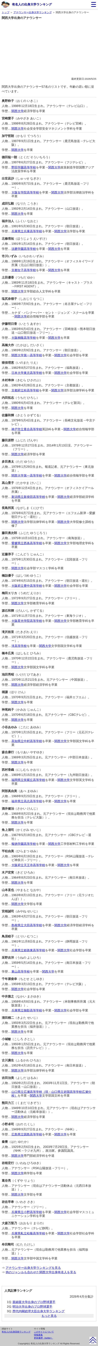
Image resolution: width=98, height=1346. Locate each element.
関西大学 (17, 111)
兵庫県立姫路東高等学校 (28, 950)
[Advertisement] (49, 51)
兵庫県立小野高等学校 (26, 1212)
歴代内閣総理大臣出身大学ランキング (38, 1311)
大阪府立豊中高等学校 (26, 585)
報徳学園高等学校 (23, 844)
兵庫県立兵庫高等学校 (26, 231)
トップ (5, 12)
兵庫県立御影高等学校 (26, 1010)
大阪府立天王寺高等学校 (28, 865)
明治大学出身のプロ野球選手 (32, 1306)
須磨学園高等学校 (23, 249)
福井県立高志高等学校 (26, 801)
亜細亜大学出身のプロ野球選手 (33, 1302)
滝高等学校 (19, 646)
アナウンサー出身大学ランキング (32, 12)
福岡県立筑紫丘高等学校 (28, 780)
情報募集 (38, 1335)
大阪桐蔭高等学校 (23, 337)
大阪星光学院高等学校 (26, 621)
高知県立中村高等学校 (26, 741)
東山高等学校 (20, 971)
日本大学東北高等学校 (26, 373)
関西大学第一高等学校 (26, 355)
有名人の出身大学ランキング (32, 4)
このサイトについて (44, 1331)
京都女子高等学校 (23, 270)
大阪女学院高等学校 (25, 192)
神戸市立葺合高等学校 (26, 429)
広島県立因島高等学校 (26, 1134)
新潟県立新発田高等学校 (28, 497)
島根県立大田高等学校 (26, 925)
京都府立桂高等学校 (25, 390)
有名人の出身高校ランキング (16, 1331)
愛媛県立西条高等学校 (26, 543)
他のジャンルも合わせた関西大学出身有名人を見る (41, 1272)
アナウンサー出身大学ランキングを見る (33, 1268)
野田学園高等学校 (23, 167)
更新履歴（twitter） (43, 1338)
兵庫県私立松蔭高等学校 (28, 1233)
